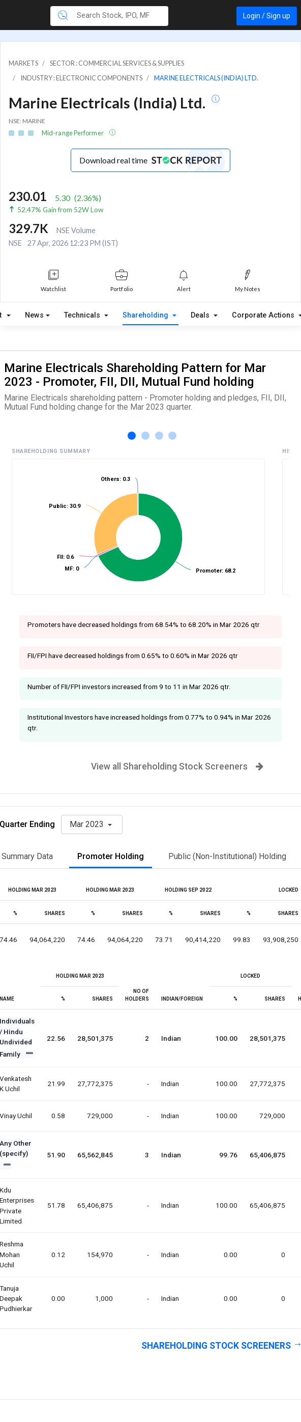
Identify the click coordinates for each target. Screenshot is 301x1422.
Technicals (83, 315)
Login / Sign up (266, 16)
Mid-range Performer (73, 133)
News (34, 315)
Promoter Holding (110, 856)
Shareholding (146, 315)
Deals (201, 315)
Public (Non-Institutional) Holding (227, 856)
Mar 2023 (88, 824)
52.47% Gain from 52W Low (60, 210)
